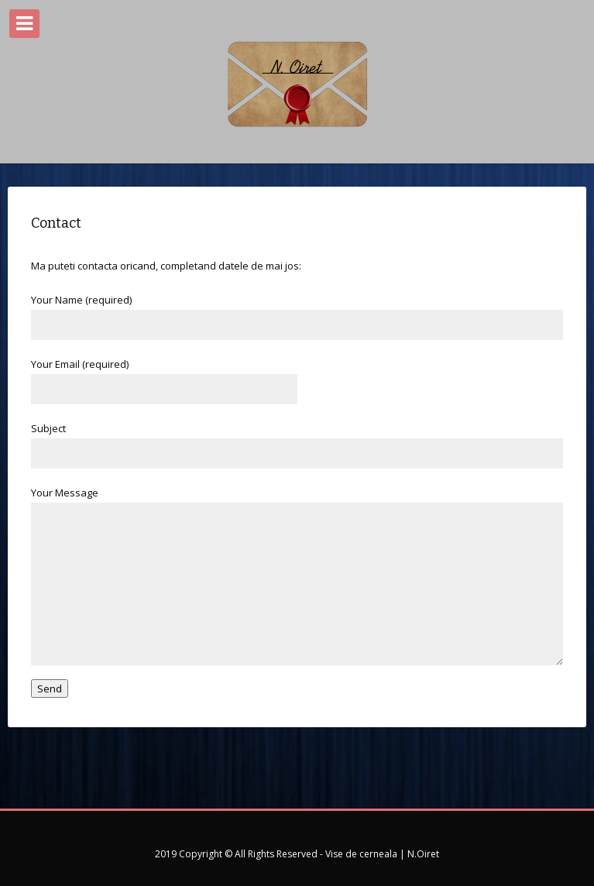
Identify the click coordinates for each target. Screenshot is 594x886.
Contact (56, 223)
